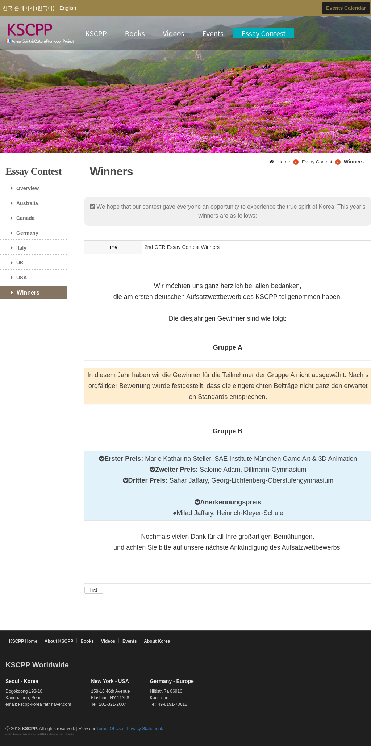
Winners (22, 292)
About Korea (157, 641)
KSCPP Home (23, 641)
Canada (20, 218)
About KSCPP (59, 641)
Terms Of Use (109, 728)
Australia (21, 203)
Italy (15, 248)
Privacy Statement (144, 728)
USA (16, 277)
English (67, 8)
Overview (22, 188)
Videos (173, 33)
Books (135, 33)
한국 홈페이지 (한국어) (28, 8)
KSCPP (96, 33)
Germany (21, 233)
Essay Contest (264, 33)
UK (14, 263)
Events (213, 33)
